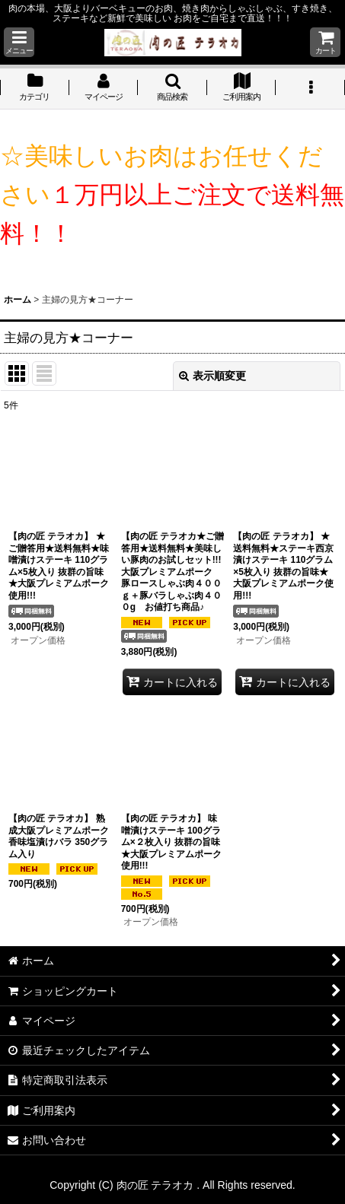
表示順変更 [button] (212, 376)
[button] (19, 42)
